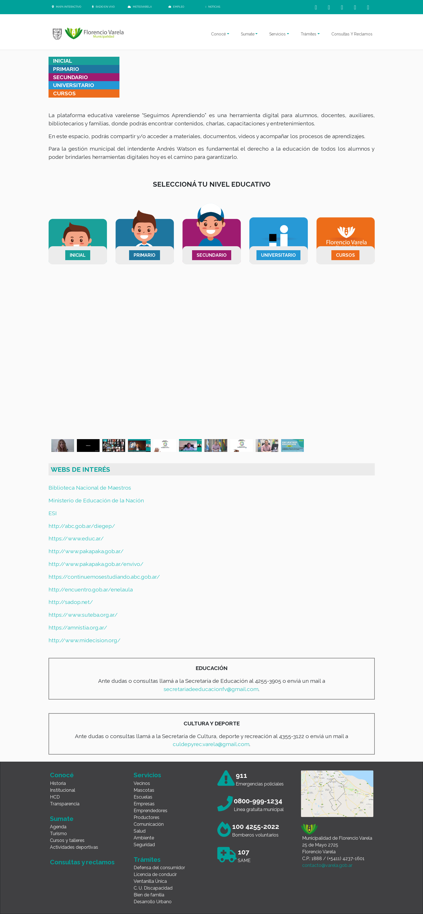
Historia (58, 783)
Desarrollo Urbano (153, 901)
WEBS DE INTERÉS (80, 469)
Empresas (144, 803)
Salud (140, 831)
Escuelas (143, 797)
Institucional (62, 790)
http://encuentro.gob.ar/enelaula (91, 589)
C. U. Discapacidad (153, 888)
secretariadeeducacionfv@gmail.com (211, 689)
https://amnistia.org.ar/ (78, 627)
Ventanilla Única (150, 881)
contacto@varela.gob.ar (327, 865)
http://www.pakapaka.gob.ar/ (86, 551)
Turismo (58, 833)
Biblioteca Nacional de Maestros (90, 488)
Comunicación (149, 824)
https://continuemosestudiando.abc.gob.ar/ (104, 577)
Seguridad (144, 844)
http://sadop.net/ (71, 602)
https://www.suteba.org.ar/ (83, 615)
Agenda (58, 826)
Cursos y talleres (67, 840)
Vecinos (142, 783)
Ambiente (144, 838)
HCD (55, 797)
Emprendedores (150, 810)
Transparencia (64, 803)
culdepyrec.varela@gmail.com (211, 744)
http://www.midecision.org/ (85, 640)
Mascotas (144, 790)
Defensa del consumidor (159, 867)
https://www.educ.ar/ (76, 538)
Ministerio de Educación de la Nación (96, 500)
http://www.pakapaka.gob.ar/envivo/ (96, 564)
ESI (53, 513)
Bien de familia (149, 895)
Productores (146, 817)
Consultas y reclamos (82, 862)
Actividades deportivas (74, 847)
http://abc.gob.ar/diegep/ (82, 526)
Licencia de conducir (155, 874)
